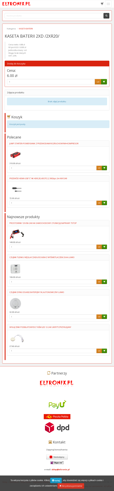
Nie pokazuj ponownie (70, 487)
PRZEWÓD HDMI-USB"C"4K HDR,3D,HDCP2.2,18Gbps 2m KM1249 (38, 178)
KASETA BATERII (26, 28)
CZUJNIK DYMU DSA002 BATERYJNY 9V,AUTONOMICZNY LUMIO (36, 292)
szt (98, 81)
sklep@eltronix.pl (61, 469)
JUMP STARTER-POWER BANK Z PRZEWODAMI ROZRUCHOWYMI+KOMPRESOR (43, 143)
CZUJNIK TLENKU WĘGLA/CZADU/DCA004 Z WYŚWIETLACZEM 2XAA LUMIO (41, 257)
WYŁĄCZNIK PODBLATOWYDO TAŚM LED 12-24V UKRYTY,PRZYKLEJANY (40, 327)
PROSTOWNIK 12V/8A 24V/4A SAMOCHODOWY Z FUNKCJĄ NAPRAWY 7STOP (43, 223)
